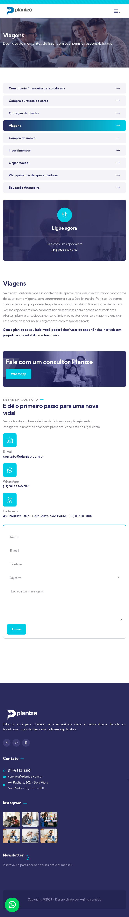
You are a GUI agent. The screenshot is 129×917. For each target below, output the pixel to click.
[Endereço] (10, 500)
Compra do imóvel (22, 138)
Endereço (10, 511)
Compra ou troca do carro (28, 101)
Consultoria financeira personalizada (37, 88)
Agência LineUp (90, 899)
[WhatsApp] (10, 470)
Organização (18, 163)
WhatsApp (18, 374)
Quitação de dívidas (24, 113)
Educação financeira (24, 188)
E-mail (7, 452)
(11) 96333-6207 (64, 250)
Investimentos (20, 150)
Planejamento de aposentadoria (33, 175)
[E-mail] (10, 440)
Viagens (15, 125)
